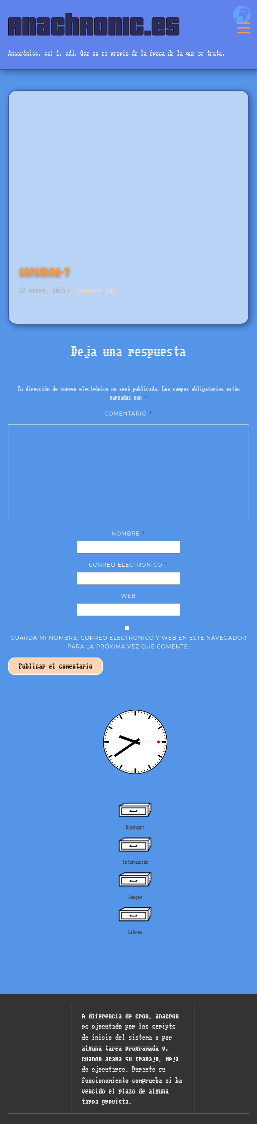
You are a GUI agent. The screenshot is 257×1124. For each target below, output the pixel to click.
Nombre (128, 533)
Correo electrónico (128, 564)
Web (128, 595)
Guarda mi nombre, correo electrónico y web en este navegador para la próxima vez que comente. (128, 642)
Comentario (128, 413)
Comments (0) (94, 290)
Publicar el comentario (55, 666)
